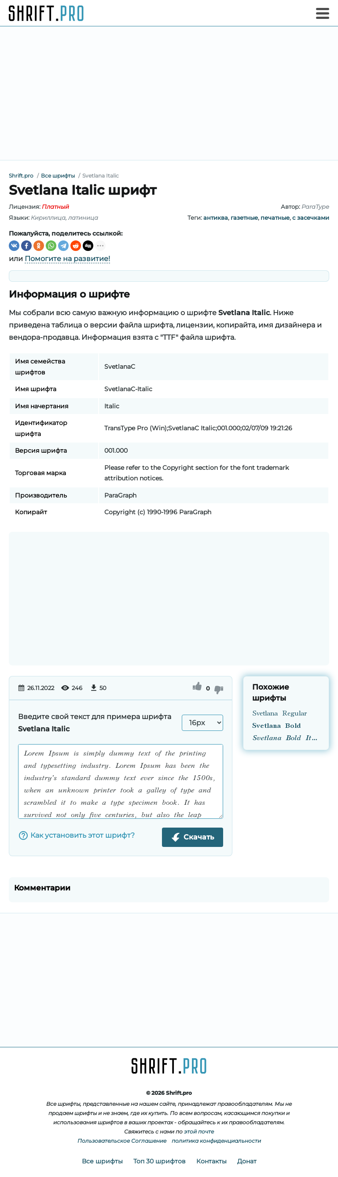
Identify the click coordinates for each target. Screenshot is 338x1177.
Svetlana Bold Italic (286, 738)
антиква (215, 217)
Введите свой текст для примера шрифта (94, 722)
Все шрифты (102, 1161)
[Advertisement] (169, 93)
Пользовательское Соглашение (121, 1140)
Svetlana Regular (279, 713)
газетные (244, 217)
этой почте (199, 1131)
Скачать (192, 837)
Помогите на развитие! (67, 258)
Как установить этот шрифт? (76, 835)
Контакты (211, 1161)
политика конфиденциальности (216, 1140)
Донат (247, 1161)
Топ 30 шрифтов (159, 1161)
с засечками (310, 217)
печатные (275, 217)
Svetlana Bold (276, 726)
